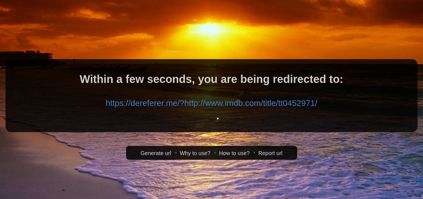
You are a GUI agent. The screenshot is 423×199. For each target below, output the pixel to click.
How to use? (234, 153)
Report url (270, 153)
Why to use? (195, 153)
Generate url (155, 153)
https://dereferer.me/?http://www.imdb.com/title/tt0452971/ (211, 103)
